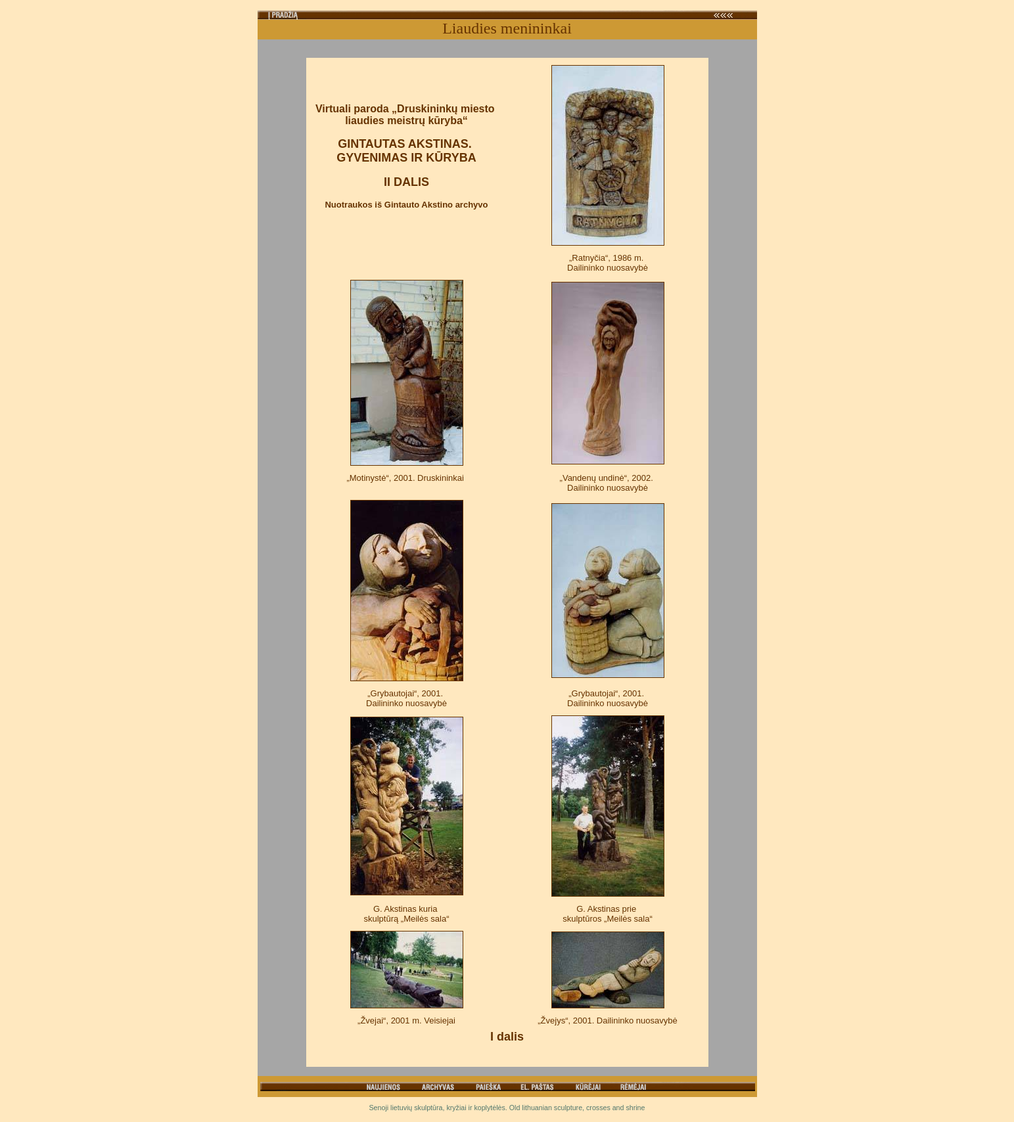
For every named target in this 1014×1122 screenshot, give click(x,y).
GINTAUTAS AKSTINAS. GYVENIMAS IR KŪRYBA (406, 150)
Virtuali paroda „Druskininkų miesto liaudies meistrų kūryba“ (406, 114)
